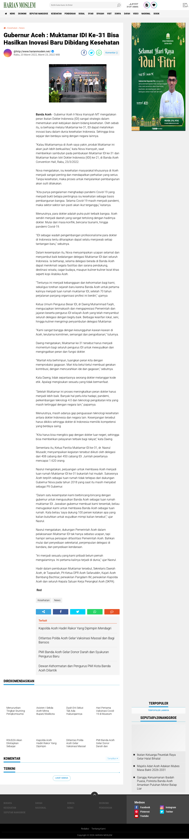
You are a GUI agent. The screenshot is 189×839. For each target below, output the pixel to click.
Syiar (111, 13)
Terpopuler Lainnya (158, 710)
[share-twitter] (91, 52)
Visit (135, 13)
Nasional (180, 13)
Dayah (156, 13)
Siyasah (123, 13)
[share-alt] (43, 611)
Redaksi (84, 828)
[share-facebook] (84, 52)
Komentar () (111, 52)
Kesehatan (68, 13)
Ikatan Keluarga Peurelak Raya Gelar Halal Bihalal (156, 756)
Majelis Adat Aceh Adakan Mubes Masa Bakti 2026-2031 (158, 768)
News (15, 13)
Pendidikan (85, 13)
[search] (85, 5)
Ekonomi (27, 13)
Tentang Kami (99, 828)
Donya (145, 13)
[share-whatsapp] (99, 52)
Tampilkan (112, 758)
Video (167, 13)
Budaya (8, 803)
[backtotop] (94, 795)
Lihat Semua (61, 778)
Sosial (100, 13)
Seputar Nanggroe (47, 13)
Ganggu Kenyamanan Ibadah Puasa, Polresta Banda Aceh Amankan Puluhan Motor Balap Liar (157, 783)
